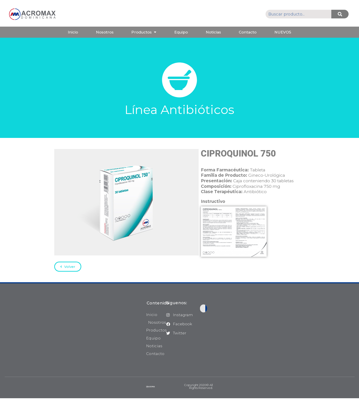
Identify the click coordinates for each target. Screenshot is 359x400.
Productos (143, 32)
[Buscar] (340, 14)
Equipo (181, 32)
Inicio (73, 32)
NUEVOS (282, 32)
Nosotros (105, 32)
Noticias (213, 32)
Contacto (247, 32)
